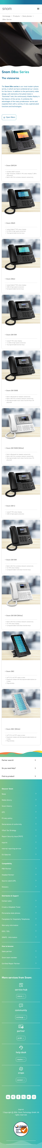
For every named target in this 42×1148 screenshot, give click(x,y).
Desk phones (27, 16)
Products (16, 16)
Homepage (6, 16)
